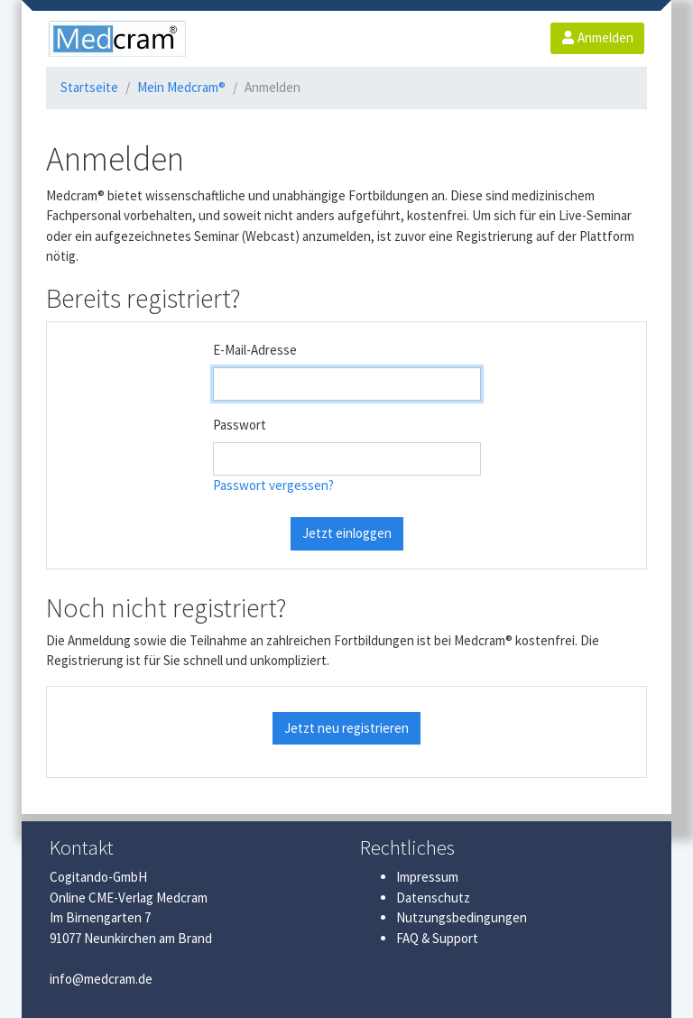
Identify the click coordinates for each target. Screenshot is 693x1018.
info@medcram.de (101, 978)
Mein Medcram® (181, 87)
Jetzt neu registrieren (346, 727)
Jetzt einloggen (347, 532)
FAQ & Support (437, 938)
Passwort (239, 424)
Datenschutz (433, 897)
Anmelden (597, 37)
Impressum (427, 876)
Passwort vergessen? (273, 485)
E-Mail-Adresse (255, 349)
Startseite (89, 87)
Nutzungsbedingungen (461, 917)
